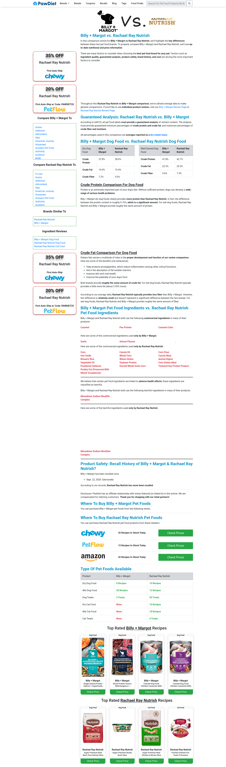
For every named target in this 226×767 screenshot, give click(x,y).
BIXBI (38, 158)
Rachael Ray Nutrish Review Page (98, 110)
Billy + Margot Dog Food (46, 239)
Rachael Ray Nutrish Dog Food (49, 243)
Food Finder (137, 3)
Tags (123, 3)
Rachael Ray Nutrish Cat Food (49, 246)
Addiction (40, 130)
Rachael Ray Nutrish (44, 219)
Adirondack (41, 134)
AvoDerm (40, 155)
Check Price (93, 692)
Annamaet (40, 144)
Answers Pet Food (44, 148)
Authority (40, 151)
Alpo (37, 137)
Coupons (90, 3)
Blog (114, 3)
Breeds (77, 3)
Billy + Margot (41, 223)
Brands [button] (64, 3)
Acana (38, 127)
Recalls (103, 3)
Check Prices (175, 533)
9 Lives (39, 174)
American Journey (44, 141)
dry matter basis (158, 134)
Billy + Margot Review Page (173, 107)
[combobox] (166, 3)
